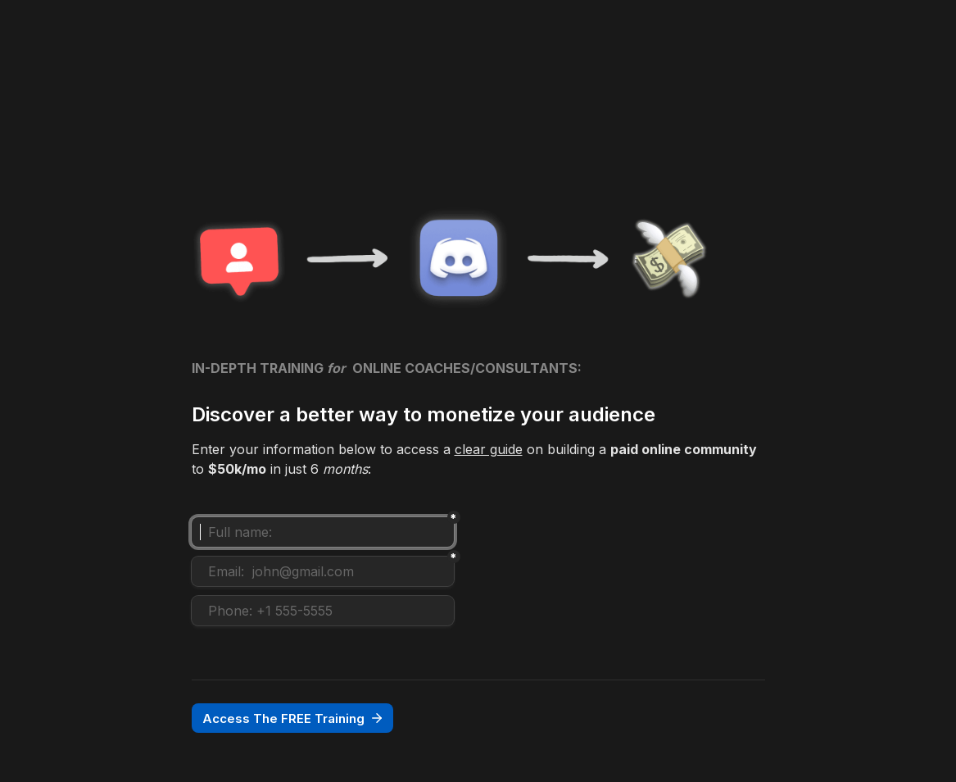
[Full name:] (323, 532)
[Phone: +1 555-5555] (323, 610)
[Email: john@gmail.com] (323, 571)
